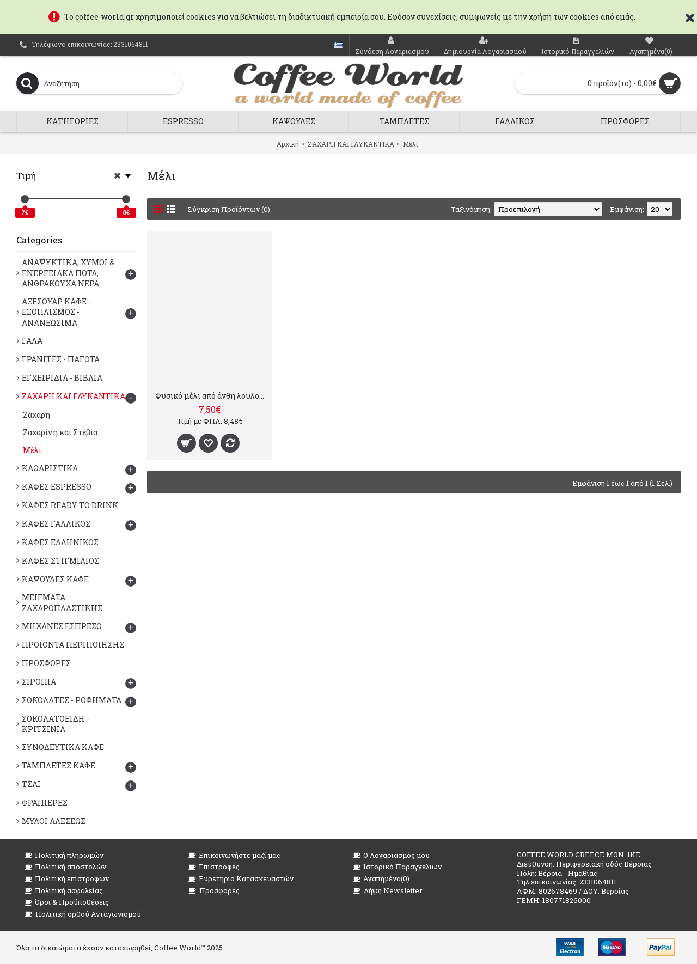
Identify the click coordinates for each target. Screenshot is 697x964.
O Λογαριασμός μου (391, 855)
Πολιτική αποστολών (65, 867)
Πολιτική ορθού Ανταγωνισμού (83, 914)
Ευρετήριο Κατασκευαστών (241, 879)
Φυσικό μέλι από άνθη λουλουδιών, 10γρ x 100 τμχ (211, 396)
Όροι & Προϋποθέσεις (67, 902)
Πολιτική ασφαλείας (64, 891)
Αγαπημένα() (381, 879)
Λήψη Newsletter (388, 891)
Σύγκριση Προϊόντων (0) (228, 209)
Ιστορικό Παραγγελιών (397, 867)
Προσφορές (214, 891)
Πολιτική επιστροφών (67, 879)
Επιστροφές (214, 867)
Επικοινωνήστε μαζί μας (234, 855)
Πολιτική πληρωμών (64, 855)
